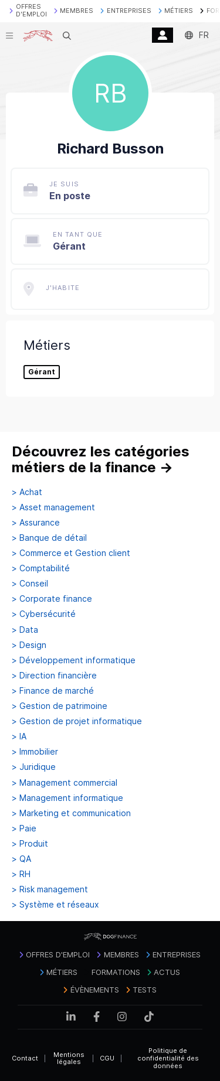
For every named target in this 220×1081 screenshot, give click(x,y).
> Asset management (53, 507)
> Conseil (30, 583)
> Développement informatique (74, 660)
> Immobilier (35, 751)
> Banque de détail (49, 538)
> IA (19, 736)
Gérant (41, 372)
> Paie (24, 828)
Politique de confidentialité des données (168, 1057)
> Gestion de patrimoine (59, 706)
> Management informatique (67, 798)
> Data (25, 630)
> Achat (27, 492)
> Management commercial (64, 782)
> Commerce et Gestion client (71, 553)
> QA (21, 859)
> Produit (30, 843)
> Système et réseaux (55, 904)
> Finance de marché (53, 690)
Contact (25, 1058)
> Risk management (50, 889)
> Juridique (34, 767)
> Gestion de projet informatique (77, 721)
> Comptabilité (41, 568)
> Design (29, 645)
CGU (107, 1058)
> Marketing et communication (71, 813)
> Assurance (36, 522)
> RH (21, 874)
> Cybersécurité (44, 614)
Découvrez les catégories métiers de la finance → (100, 459)
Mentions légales (68, 1058)
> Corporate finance (52, 598)
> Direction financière (54, 675)
